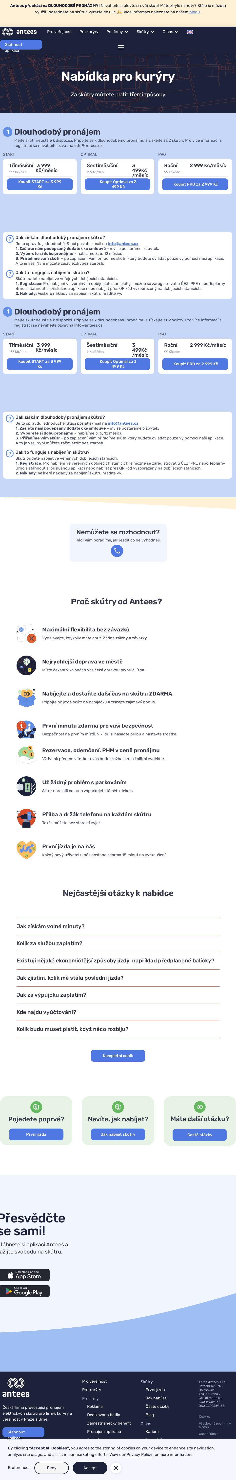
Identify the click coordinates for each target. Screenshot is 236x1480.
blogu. (195, 12)
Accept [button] (90, 1467)
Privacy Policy (139, 1454)
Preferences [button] (19, 1467)
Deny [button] (52, 1467)
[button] (117, 32)
